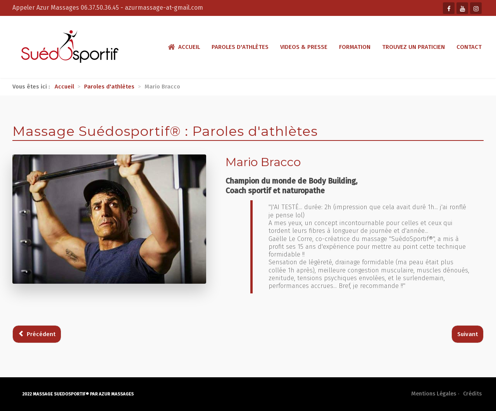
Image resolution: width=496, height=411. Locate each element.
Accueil (189, 46)
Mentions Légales (433, 393)
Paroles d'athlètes (240, 46)
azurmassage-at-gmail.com (164, 7)
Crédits (472, 393)
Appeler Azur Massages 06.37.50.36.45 (66, 7)
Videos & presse (303, 46)
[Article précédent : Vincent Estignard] (36, 334)
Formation (354, 46)
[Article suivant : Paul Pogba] (467, 334)
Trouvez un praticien (413, 46)
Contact (469, 46)
